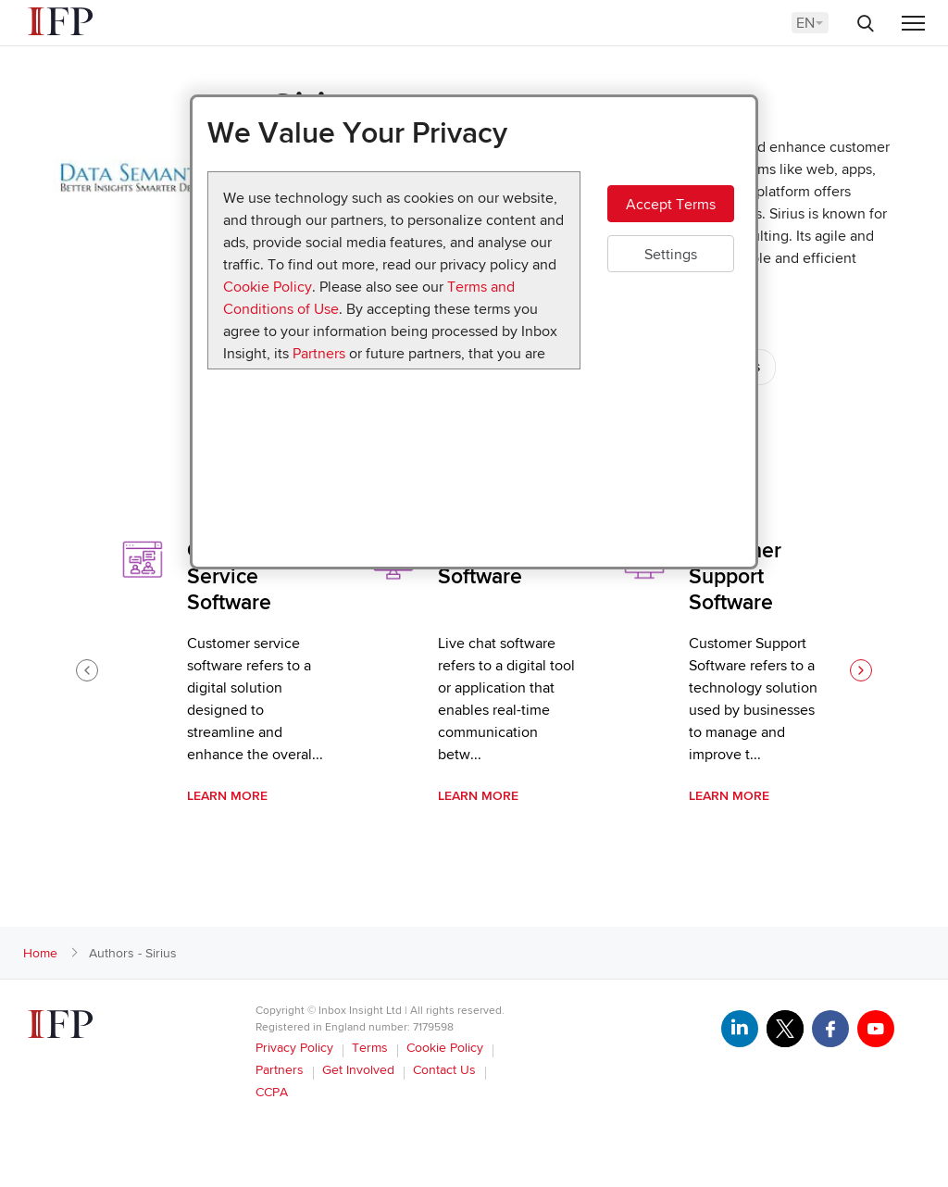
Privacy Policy (294, 1048)
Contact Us (444, 1070)
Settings (670, 254)
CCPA (272, 1092)
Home (40, 953)
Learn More (227, 796)
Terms (370, 1048)
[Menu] (913, 24)
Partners (319, 353)
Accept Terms (671, 204)
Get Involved (358, 1070)
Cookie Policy (267, 287)
